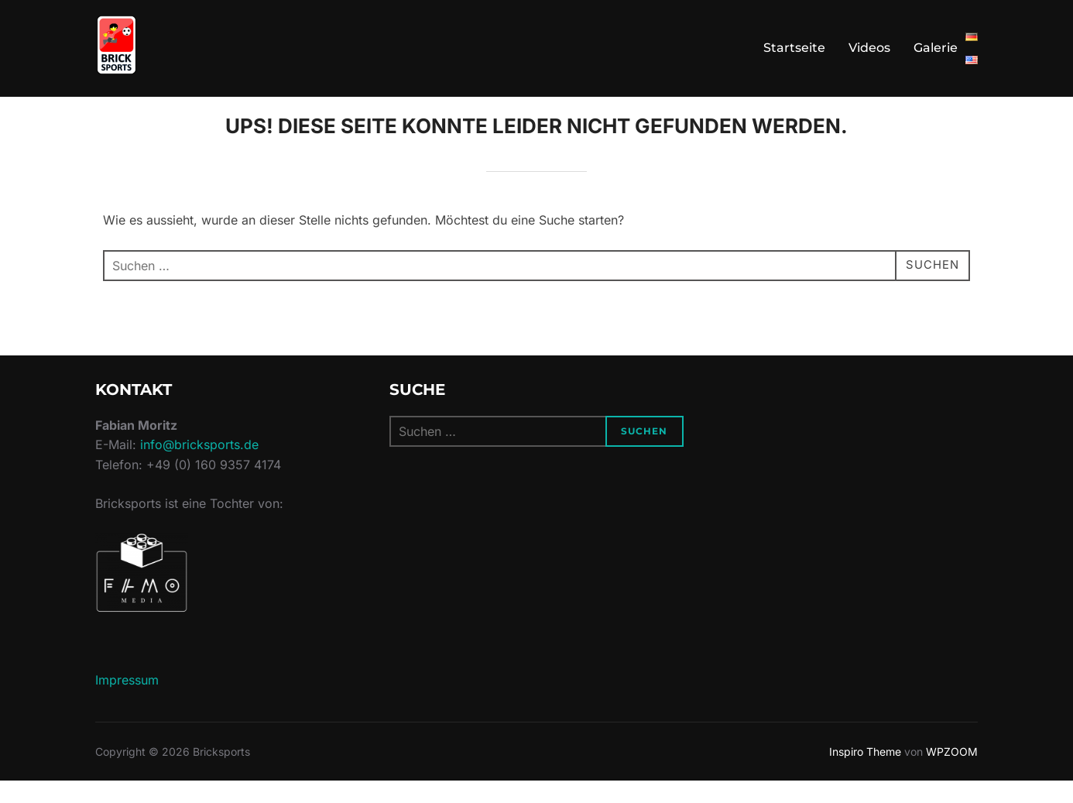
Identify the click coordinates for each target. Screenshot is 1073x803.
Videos (869, 47)
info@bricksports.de (199, 467)
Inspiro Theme (865, 773)
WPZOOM (952, 773)
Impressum (127, 701)
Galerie (936, 47)
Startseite (794, 47)
